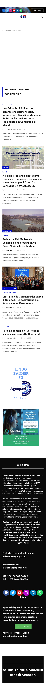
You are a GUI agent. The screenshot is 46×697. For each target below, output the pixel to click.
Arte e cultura (9, 288)
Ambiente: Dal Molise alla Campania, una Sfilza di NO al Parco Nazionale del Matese (19, 243)
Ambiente (7, 231)
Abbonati (37, 10)
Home (4, 30)
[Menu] (3, 17)
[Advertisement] (23, 59)
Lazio (5, 167)
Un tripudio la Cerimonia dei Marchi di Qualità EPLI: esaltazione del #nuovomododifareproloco (23, 300)
